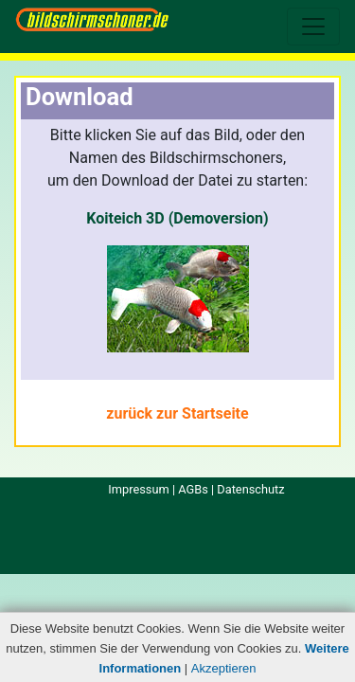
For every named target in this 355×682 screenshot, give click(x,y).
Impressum (138, 489)
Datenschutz (250, 489)
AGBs (193, 489)
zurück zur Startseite (177, 413)
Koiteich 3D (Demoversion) (177, 218)
